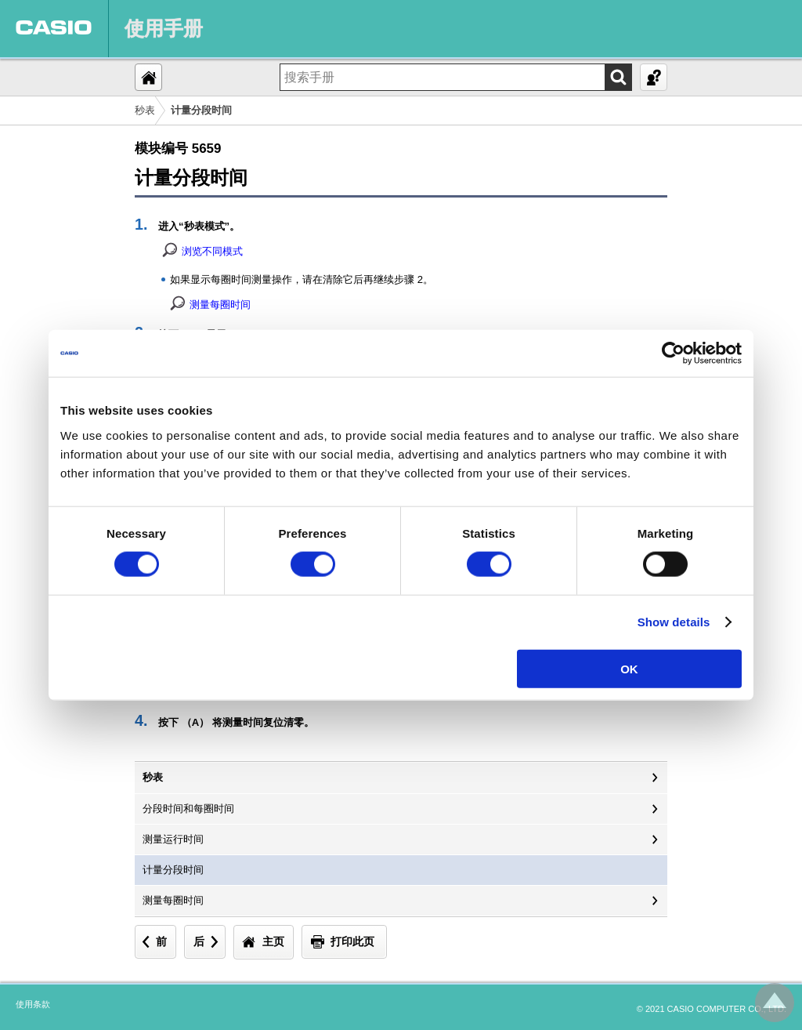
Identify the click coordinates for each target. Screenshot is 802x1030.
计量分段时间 (173, 870)
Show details (674, 622)
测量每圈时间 (220, 304)
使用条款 (33, 1004)
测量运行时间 (173, 839)
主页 (273, 941)
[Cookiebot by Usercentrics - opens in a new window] (673, 353)
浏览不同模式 (212, 251)
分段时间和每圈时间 (188, 808)
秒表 (145, 110)
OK (629, 668)
